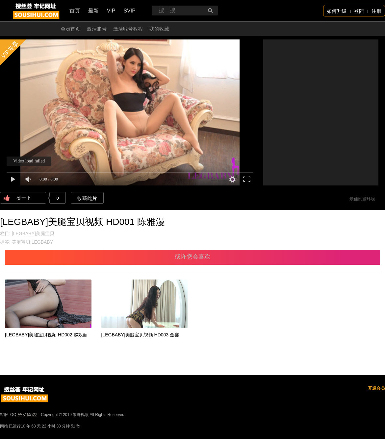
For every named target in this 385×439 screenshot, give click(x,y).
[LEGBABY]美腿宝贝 (33, 233)
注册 (376, 11)
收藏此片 (87, 198)
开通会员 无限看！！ (31, 29)
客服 (4, 414)
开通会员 (376, 388)
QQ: (24, 414)
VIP (111, 10)
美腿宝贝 (21, 242)
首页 (74, 10)
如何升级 (336, 11)
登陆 (359, 11)
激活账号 (97, 29)
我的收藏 (159, 29)
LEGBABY (42, 242)
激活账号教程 (128, 29)
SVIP (129, 10)
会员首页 (70, 29)
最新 (93, 10)
